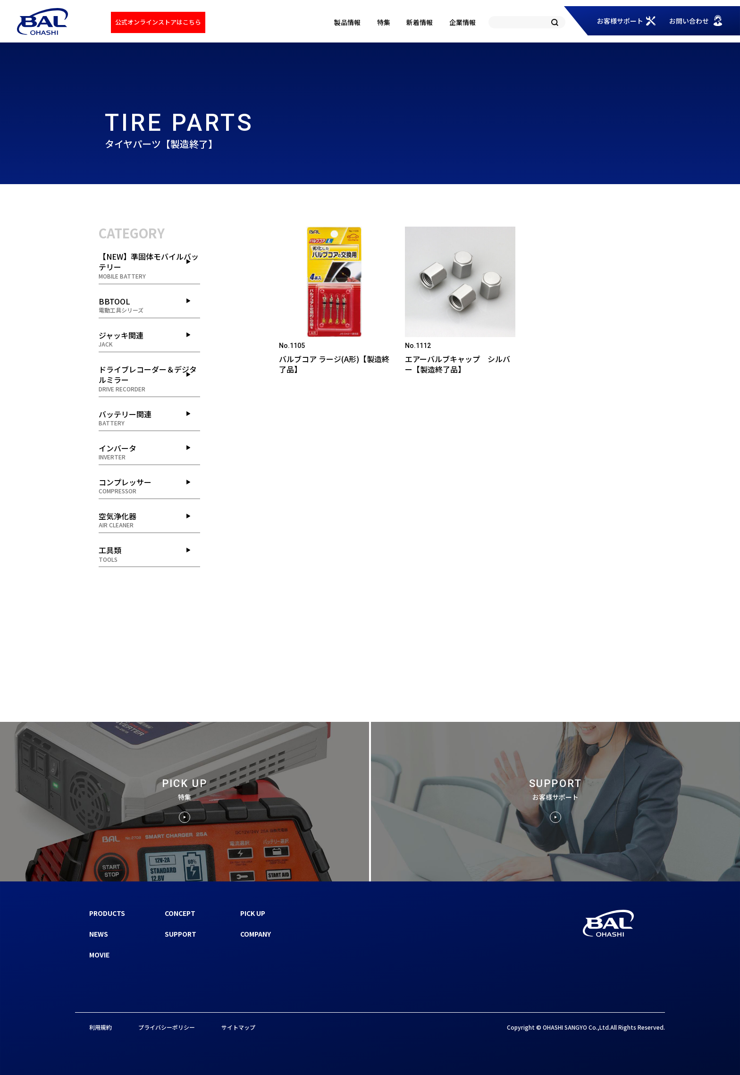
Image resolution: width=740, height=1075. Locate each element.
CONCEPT (180, 913)
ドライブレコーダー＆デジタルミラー (149, 378)
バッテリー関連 (149, 417)
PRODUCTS (107, 913)
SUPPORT (180, 934)
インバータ (149, 451)
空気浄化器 (149, 519)
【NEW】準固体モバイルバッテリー (149, 265)
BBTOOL (149, 305)
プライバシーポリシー (166, 1027)
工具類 (149, 553)
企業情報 (462, 22)
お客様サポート (620, 20)
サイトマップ (238, 1027)
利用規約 (100, 1027)
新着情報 (419, 22)
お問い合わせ (689, 20)
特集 (383, 22)
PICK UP (252, 913)
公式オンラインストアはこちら (158, 21)
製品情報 (347, 22)
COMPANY (255, 934)
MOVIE (99, 954)
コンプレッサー (149, 485)
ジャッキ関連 (149, 339)
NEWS (98, 934)
